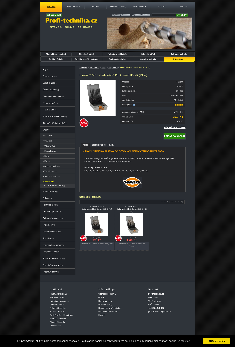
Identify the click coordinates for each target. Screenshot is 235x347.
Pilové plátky (48, 110)
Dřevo (46, 156)
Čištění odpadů (50, 90)
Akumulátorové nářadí (56, 54)
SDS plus (48, 136)
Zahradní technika (179, 54)
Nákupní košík (139, 6)
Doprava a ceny (105, 301)
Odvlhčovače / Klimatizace (87, 59)
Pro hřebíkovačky (51, 232)
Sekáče (46, 198)
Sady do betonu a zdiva (54, 186)
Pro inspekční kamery (53, 245)
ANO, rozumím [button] (217, 341)
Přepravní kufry (50, 272)
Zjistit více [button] (184, 341)
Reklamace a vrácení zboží (110, 308)
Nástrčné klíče (49, 205)
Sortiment (51, 6)
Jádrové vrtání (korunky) (54, 123)
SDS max (48, 141)
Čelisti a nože (49, 83)
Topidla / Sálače (56, 59)
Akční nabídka (73, 6)
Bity (44, 69)
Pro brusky (48, 225)
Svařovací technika (117, 59)
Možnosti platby (105, 304)
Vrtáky (45, 130)
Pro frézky (47, 238)
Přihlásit (183, 6)
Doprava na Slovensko (108, 311)
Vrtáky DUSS (49, 146)
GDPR (101, 297)
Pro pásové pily (50, 252)
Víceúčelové (49, 171)
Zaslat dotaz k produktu (103, 145)
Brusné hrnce (49, 76)
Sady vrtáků (49, 181)
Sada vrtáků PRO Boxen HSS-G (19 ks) (97, 209)
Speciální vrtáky (50, 176)
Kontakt (161, 6)
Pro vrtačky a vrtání (52, 265)
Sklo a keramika (51, 166)
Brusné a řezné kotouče (54, 116)
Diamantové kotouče (52, 96)
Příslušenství (179, 59)
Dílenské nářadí (148, 54)
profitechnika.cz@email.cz (159, 311)
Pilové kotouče (49, 103)
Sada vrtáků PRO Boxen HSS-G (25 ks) (132, 209)
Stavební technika (148, 59)
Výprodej (95, 6)
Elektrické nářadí (86, 54)
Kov (46, 161)
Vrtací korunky (49, 191)
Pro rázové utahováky (53, 258)
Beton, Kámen (50, 151)
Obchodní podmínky (117, 6)
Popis (85, 145)
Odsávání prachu (50, 211)
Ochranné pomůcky (52, 218)
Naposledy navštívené (121, 15)
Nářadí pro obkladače (117, 54)
